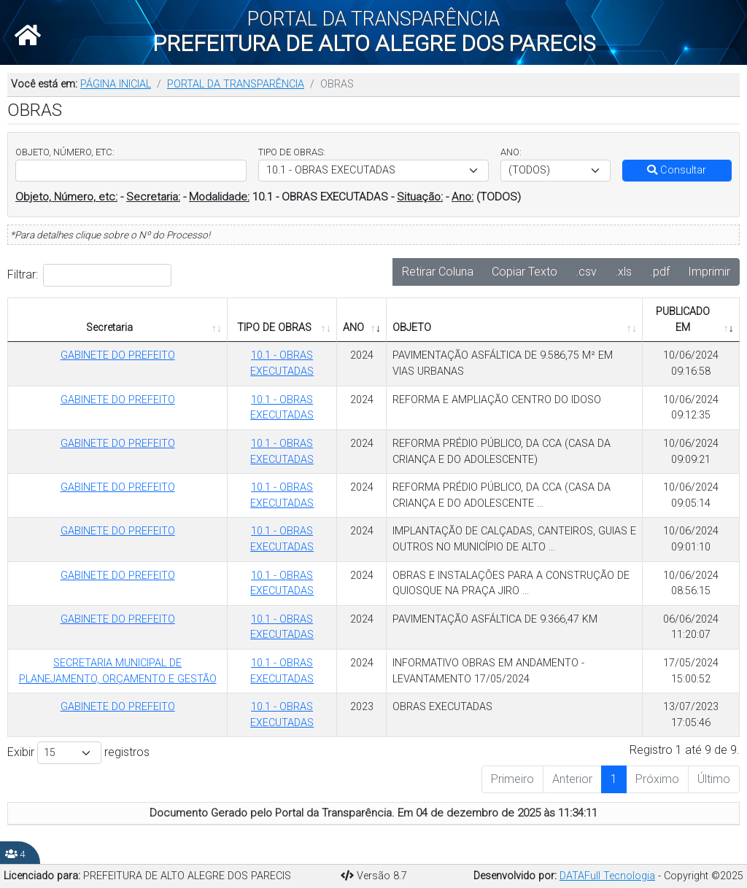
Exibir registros (78, 752)
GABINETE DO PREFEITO (118, 355)
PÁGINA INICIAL (115, 84)
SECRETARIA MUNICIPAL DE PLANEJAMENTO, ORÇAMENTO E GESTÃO (118, 671)
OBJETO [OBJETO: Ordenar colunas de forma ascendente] (411, 328)
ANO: (511, 152)
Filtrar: (89, 275)
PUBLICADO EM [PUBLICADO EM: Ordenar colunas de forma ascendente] (683, 319)
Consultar (676, 170)
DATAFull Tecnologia (607, 876)
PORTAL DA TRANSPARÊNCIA (235, 84)
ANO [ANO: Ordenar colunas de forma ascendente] (353, 328)
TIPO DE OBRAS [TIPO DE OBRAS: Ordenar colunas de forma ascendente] (274, 328)
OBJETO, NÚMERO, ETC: (65, 152)
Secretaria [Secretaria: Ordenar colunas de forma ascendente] (109, 328)
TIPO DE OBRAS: (291, 152)
